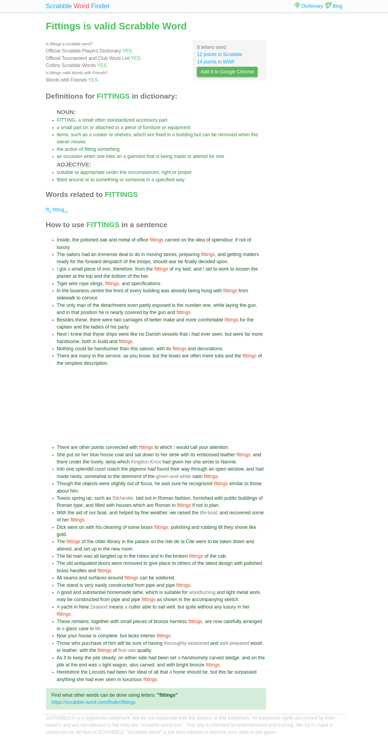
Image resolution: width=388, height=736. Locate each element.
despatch (112, 261)
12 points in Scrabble (219, 54)
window (236, 469)
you (134, 356)
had (86, 254)
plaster (64, 276)
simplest (74, 363)
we (173, 512)
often (100, 120)
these (81, 320)
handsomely (195, 657)
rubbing (209, 527)
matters (251, 254)
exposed (161, 305)
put (70, 454)
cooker (100, 134)
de (177, 541)
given (177, 462)
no (141, 334)
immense (107, 254)
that (150, 156)
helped (126, 512)
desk (174, 454)
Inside (63, 240)
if (236, 240)
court (100, 469)
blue (94, 454)
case (84, 628)
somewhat (95, 476)
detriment (131, 476)
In (59, 290)
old (69, 563)
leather (227, 454)
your (203, 447)
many (85, 356)
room (126, 549)
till (220, 527)
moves (78, 142)
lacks (133, 635)
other (84, 447)
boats (174, 356)
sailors (73, 254)
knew (76, 334)
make (169, 320)
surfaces (97, 578)
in (169, 134)
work (224, 269)
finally (191, 261)
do (137, 254)
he (101, 312)
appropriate (92, 172)
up (89, 498)
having (155, 643)
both (86, 341)
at (74, 276)
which (139, 134)
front (118, 290)
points (97, 447)
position (89, 312)
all (96, 556)
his (113, 327)
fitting (90, 149)
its (168, 348)
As (60, 657)
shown (170, 599)
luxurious (132, 679)
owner (63, 142)
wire (73, 283)
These (63, 621)
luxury (63, 247)
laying (232, 305)
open (221, 469)
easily (101, 585)
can (206, 134)
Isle (169, 541)
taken (225, 541)
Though (65, 483)
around (76, 179)
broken (180, 556)
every (136, 290)
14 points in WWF (216, 62)
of (140, 127)
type (78, 505)
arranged (252, 621)
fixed (160, 134)
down (148, 454)
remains (80, 621)
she (197, 462)
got (62, 269)
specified (165, 179)
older (100, 541)
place (165, 563)
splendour (222, 240)
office (142, 240)
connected (117, 447)
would (182, 447)
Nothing (65, 348)
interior (148, 635)
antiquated (85, 563)
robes (143, 556)
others (184, 563)
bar (144, 276)
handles (78, 570)
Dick (61, 527)
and (113, 240)
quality (144, 650)
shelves (123, 134)
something (108, 149)
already (179, 290)
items (62, 134)
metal (124, 240)
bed (187, 269)
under (112, 172)
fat (69, 556)
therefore (122, 269)
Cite (190, 541)
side (142, 657)
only (70, 305)
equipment (179, 127)
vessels (170, 334)
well (171, 607)
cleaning (112, 527)
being (166, 156)
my (178, 269)
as (85, 134)
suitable (65, 172)
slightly (118, 483)
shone (241, 527)
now (217, 621)
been (163, 657)
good (66, 592)
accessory (147, 120)
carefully (233, 621)
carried (172, 240)
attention (219, 447)
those (256, 483)
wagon (120, 665)
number (193, 305)
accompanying (207, 599)
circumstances (143, 172)
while (218, 305)
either (131, 657)
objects (90, 483)
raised (184, 512)
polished (89, 240)
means (116, 607)
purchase (91, 643)
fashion (183, 498)
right (166, 172)
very (88, 585)
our (92, 512)
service (113, 356)
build (103, 341)
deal (123, 254)
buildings (247, 498)
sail (161, 607)
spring (78, 498)
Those (63, 643)
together (100, 621)
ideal (142, 672)
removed (227, 134)
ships (111, 334)
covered (133, 312)
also (134, 665)
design (225, 563)
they (228, 527)
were (107, 320)
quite (191, 607)
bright (182, 665)
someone (135, 179)
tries (110, 156)
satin (197, 476)
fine (145, 512)
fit (48, 209)
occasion (72, 156)
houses (124, 505)
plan (213, 505)
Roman (166, 498)
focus (146, 483)
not (242, 240)
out (130, 483)
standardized (121, 120)
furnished (203, 498)
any (218, 607)
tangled (108, 556)
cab (222, 556)
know (144, 356)
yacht (66, 607)
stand (72, 585)
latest (211, 563)
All (59, 578)
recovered (240, 512)
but (197, 134)
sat (138, 454)
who (75, 643)
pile (96, 657)
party (123, 327)
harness (178, 621)
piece (130, 127)
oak (103, 240)
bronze (161, 621)
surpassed (245, 672)
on (85, 127)
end (83, 665)
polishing (180, 527)
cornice (89, 298)
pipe (150, 585)
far (247, 334)
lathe (137, 592)
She (61, 454)
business (79, 290)
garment (136, 156)
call (193, 447)
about (63, 491)
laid (139, 498)
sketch (231, 599)
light (230, 592)
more (191, 320)
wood (256, 643)
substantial (93, 592)
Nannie (228, 462)
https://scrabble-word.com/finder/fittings (94, 702)
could (80, 348)
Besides (65, 320)
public (230, 498)
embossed (208, 454)
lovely (97, 462)
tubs (219, 356)
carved (216, 657)
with (217, 290)
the (254, 134)
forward (93, 261)
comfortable (210, 320)
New (84, 607)
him (74, 491)
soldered (164, 578)
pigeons (137, 469)
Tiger (62, 283)
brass (147, 527)
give (153, 563)
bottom (118, 276)
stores (170, 254)
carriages (133, 320)
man (81, 305)
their (175, 469)
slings (96, 283)
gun (252, 305)
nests (76, 476)
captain (64, 327)
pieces (140, 621)
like (134, 334)
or (92, 127)
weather (158, 512)
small (87, 120)
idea (200, 240)
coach (113, 469)
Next (62, 334)
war (172, 261)
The (61, 254)
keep (78, 657)
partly (145, 305)
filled (100, 505)
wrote (208, 462)
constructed (120, 585)
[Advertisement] (161, 405)
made (180, 156)
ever (205, 334)
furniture (152, 127)
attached (104, 127)
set (208, 269)
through (199, 469)
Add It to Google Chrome (227, 71)
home (179, 672)
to (117, 127)
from (140, 269)
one (101, 156)
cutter (135, 607)
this (134, 348)
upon (222, 261)
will (121, 643)
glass (71, 628)
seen (217, 334)
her (85, 454)
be (214, 134)
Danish (153, 334)
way (180, 179)
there (95, 320)
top (89, 276)
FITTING (66, 120)
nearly (116, 312)
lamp (110, 462)
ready (63, 261)
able (146, 607)
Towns (64, 498)
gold (61, 534)
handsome (68, 341)
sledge (232, 657)
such (76, 134)
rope (84, 283)
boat (102, 512)
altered (200, 156)
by (146, 312)
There (63, 356)
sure (176, 483)
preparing (189, 254)
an (59, 156)
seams (70, 578)
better (155, 320)
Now (61, 635)
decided (206, 261)
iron (106, 269)
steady (109, 657)
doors (104, 563)
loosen (243, 269)
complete (107, 635)
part (163, 120)
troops (143, 261)
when (244, 134)
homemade (119, 592)
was (165, 290)
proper (185, 172)
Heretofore (68, 672)
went (73, 527)
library (113, 541)
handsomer (106, 348)
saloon (146, 348)
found (163, 469)
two (117, 320)
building (184, 134)
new (115, 549)
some (258, 512)
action (71, 149)
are (150, 134)
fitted (62, 179)
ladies (97, 327)
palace (142, 541)
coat (119, 454)
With (61, 512)
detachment (113, 305)
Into (61, 469)
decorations (209, 348)
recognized (201, 483)
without (205, 607)
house (106, 454)
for (212, 156)
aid (79, 512)
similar (236, 483)
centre (97, 290)
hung (206, 290)
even (132, 305)
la (183, 541)
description (95, 363)
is (157, 156)
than (124, 348)
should (160, 261)
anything (66, 679)
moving (154, 254)
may (61, 599)
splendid (85, 469)
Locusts (97, 672)
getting (234, 254)
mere (207, 356)
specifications (145, 283)
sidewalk (66, 298)
